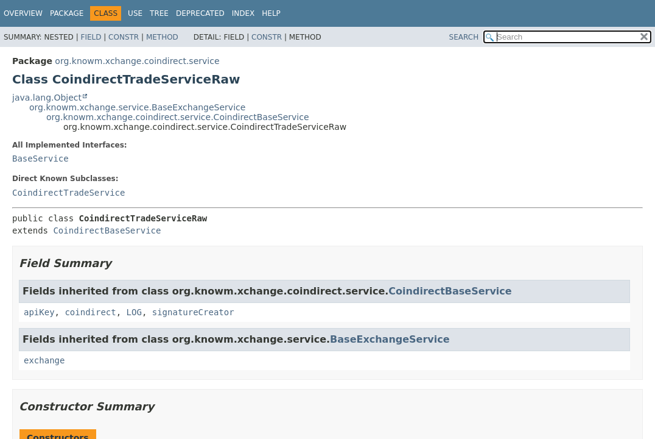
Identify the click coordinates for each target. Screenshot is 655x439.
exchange (44, 360)
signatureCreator (193, 312)
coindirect (90, 312)
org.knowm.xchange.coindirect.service (137, 61)
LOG (134, 312)
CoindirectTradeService (68, 193)
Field (90, 37)
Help (271, 13)
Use (135, 13)
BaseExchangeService (390, 339)
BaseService (40, 158)
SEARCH (464, 37)
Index (243, 13)
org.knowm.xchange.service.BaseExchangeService (137, 107)
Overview (23, 13)
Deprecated (200, 13)
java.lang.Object (47, 97)
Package (66, 13)
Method (162, 37)
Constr (123, 37)
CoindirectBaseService (107, 230)
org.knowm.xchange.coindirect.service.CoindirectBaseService (177, 117)
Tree (159, 13)
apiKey (39, 312)
